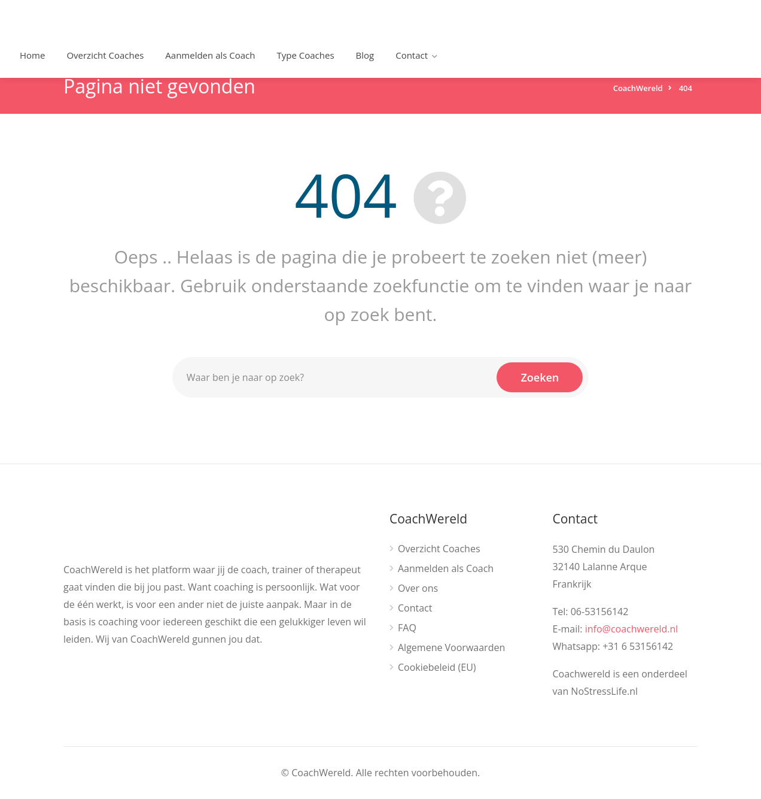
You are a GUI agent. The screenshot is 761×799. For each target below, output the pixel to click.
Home (32, 55)
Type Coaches (305, 55)
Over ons (418, 588)
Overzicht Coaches (105, 55)
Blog (365, 55)
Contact (411, 55)
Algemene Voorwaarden (451, 647)
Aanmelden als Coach (210, 55)
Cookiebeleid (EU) (437, 667)
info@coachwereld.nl (631, 628)
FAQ (407, 628)
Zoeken (539, 377)
